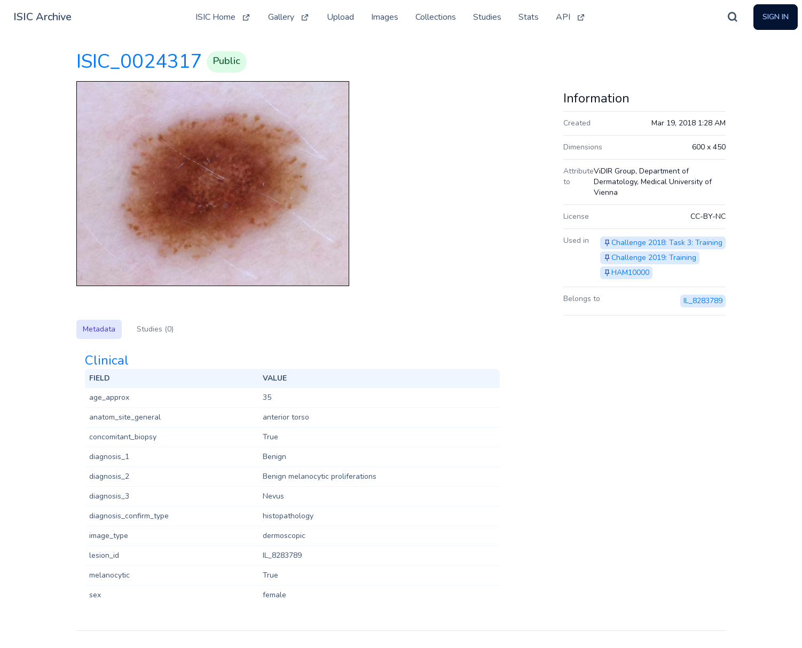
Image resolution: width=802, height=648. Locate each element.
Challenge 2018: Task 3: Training (666, 243)
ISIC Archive (42, 17)
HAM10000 (630, 272)
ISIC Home (223, 17)
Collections (435, 17)
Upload (340, 17)
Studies (487, 17)
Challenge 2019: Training (653, 257)
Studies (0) (155, 329)
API (571, 17)
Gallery (289, 17)
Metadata (99, 329)
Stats (528, 17)
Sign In (775, 17)
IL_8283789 (702, 301)
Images (384, 17)
